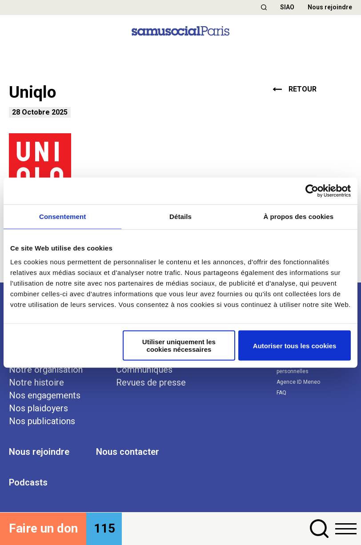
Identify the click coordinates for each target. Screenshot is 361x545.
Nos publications (42, 421)
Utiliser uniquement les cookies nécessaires (179, 345)
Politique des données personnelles (304, 368)
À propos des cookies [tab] (298, 216)
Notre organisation (46, 369)
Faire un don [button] (43, 528)
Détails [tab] (180, 216)
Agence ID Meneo (298, 382)
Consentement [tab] (62, 216)
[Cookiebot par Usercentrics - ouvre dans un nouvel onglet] (312, 190)
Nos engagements (44, 395)
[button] (264, 7)
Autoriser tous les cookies (295, 345)
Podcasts (28, 482)
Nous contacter (127, 451)
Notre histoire (36, 382)
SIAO (287, 7)
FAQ (281, 393)
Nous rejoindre (330, 7)
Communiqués (144, 369)
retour (295, 89)
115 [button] (104, 528)
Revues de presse (151, 382)
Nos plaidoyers (38, 408)
